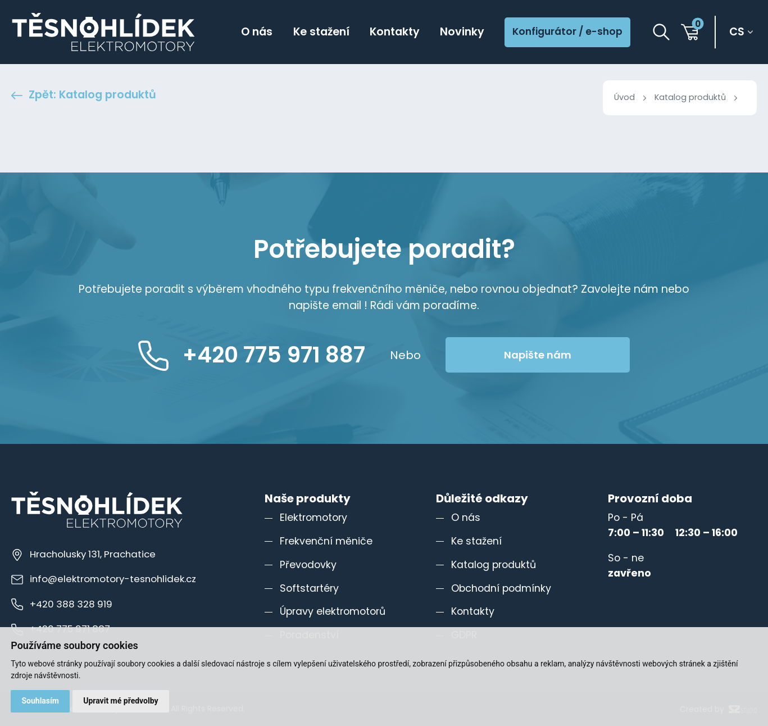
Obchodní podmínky (501, 588)
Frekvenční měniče (326, 541)
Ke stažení (321, 31)
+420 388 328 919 (61, 604)
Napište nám (537, 355)
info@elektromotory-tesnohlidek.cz (103, 579)
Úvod (624, 97)
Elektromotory (313, 517)
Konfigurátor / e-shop (567, 31)
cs (736, 32)
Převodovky (308, 564)
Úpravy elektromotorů (332, 611)
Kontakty (395, 31)
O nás (256, 31)
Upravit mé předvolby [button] (120, 700)
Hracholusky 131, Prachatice (83, 554)
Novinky (462, 31)
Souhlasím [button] (40, 700)
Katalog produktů (690, 97)
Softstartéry (309, 588)
